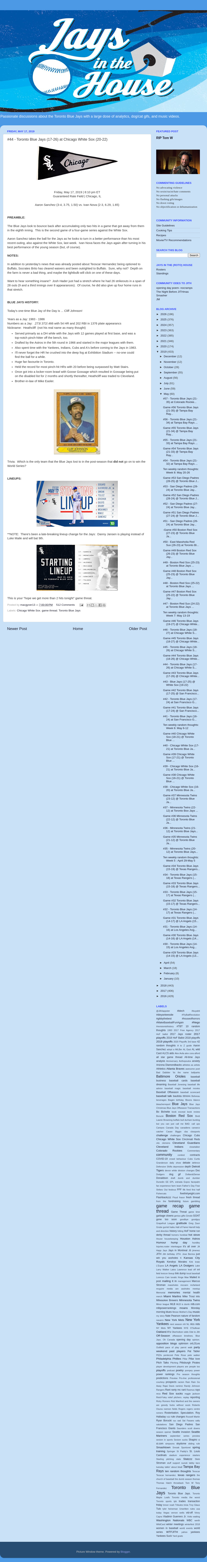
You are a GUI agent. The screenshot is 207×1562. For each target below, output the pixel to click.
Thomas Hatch (164, 1483)
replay (186, 1397)
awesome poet (192, 1069)
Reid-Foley (161, 1397)
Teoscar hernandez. (166, 1475)
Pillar (185, 1359)
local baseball (193, 1273)
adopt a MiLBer (174, 1049)
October (169, 367)
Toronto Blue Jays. (179, 1493)
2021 (163, 341)
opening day (183, 1339)
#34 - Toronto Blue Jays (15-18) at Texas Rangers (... (180, 876)
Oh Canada (169, 1339)
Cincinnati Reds (191, 1139)
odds (186, 1332)
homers (175, 1235)
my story (160, 1316)
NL (187, 1324)
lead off (192, 1269)
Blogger (125, 1551)
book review (193, 1112)
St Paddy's (182, 1451)
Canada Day (172, 1127)
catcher (159, 1131)
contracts (195, 1155)
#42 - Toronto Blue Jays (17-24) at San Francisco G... (180, 700)
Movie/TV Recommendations (173, 240)
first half (196, 1189)
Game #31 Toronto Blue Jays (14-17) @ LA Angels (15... (180, 919)
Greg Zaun (194, 1223)
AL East (187, 1049)
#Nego (196, 1022)
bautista (177, 1096)
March (168, 968)
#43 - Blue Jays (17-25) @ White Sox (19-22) (179, 683)
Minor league (162, 1304)
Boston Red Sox (179, 1115)
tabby (191, 1463)
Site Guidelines (165, 225)
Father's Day (188, 1186)
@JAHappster (163, 1011)
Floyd (175, 1197)
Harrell (192, 1227)
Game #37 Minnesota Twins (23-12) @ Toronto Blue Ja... (180, 798)
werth (197, 1520)
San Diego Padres (181, 1424)
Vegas (166, 1512)
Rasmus (190, 1390)
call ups (196, 1124)
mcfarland (195, 1285)
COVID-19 (162, 1158)
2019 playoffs (164, 1041)
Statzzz (187, 1459)
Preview (173, 1378)
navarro (160, 1320)
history (173, 1231)
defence (196, 1163)
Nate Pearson (172, 1315)
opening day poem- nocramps (174, 287)
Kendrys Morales (177, 1261)
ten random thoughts (178, 1471)
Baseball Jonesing (177, 1084)
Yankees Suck (164, 1535)
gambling (195, 1201)
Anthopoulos (185, 1061)
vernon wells (177, 1512)
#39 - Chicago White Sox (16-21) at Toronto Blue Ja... (181, 768)
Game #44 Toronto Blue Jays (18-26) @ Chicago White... (181, 657)
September (171, 372)
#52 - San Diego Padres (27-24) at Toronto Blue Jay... (180, 505)
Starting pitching (165, 1459)
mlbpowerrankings (166, 1308)
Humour (161, 1242)
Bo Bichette (163, 1111)
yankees (195, 1532)
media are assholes (178, 1288)
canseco (196, 1127)
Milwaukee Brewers (167, 1300)
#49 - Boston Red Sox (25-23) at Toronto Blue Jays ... (181, 564)
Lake (197, 1265)
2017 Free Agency (183, 1030)
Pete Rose (180, 1355)
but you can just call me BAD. (173, 1124)
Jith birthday (169, 1254)
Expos (187, 1182)
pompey (189, 1370)
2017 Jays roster (181, 1034)
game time (194, 1212)
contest (181, 1155)
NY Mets (161, 1328)
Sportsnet (186, 1447)
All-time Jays (192, 1057)
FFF (179, 1189)
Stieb (197, 1459)
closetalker (194, 1147)
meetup (196, 1288)
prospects (171, 1382)
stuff (169, 1463)
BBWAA (187, 1096)
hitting (180, 1231)
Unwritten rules (187, 1509)
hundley (196, 1242)
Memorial (160, 1292)
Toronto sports (164, 1501)
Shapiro (193, 1439)
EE (167, 1182)
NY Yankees (174, 1328)
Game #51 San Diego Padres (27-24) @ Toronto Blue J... (181, 514)
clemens (166, 1143)
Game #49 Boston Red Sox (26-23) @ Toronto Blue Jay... (179, 553)
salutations (161, 1424)
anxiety (196, 1061)
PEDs (159, 1355)
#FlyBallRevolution (191, 1015)
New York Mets (174, 1320)
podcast (171, 1370)
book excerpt (178, 1112)
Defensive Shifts (164, 1166)
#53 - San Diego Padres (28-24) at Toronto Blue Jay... (180, 488)
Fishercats (161, 1193)
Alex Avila (179, 1053)
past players (177, 1351)
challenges (175, 1135)
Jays (165, 1250)
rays (197, 1389)
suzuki (184, 1463)
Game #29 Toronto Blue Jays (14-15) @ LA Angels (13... (180, 954)
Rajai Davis (168, 1386)
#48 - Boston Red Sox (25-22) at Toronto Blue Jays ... (181, 584)
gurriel (166, 1227)
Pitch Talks (162, 1362)
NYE (186, 1328)
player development (166, 1366)
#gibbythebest (164, 1018)
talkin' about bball (173, 1467)
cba (186, 1131)
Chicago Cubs (191, 1135)
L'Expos (160, 1265)
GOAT (196, 1215)
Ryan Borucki (164, 1420)
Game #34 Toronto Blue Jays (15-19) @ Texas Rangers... (181, 867)
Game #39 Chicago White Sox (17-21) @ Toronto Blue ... (179, 757)
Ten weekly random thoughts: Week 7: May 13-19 (181, 614)
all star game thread (169, 1057)
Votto (189, 1516)
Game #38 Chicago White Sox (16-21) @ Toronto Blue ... (179, 778)
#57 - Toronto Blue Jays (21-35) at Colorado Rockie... (180, 400)
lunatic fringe (177, 1277)
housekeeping (171, 1239)
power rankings (165, 1374)
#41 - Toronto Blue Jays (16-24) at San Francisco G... (180, 718)
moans (184, 1307)
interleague (176, 1246)
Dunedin (160, 1182)
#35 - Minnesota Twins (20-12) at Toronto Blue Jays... (180, 850)
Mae (186, 1277)
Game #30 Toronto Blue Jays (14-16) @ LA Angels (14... (180, 937)
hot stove (194, 1234)
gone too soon (166, 1219)
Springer (171, 1451)
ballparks (195, 1072)
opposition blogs (166, 1343)
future (186, 1201)
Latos (173, 1269)
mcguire (160, 1288)
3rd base (192, 1041)
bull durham (186, 1120)
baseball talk (164, 1096)
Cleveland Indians (169, 1146)
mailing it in (169, 1281)
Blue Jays (179, 1104)
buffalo (176, 1120)
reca (158, 1393)
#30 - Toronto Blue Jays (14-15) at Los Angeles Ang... (180, 945)
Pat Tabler (193, 1351)
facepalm (195, 1182)
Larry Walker (162, 1269)
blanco (196, 1100)
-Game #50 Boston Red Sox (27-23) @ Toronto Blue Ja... (180, 533)
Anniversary (172, 1061)
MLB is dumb (183, 1304)
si (199, 1439)
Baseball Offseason (167, 1092)
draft (173, 1178)
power (197, 1370)
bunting (196, 1120)
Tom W (189, 1483)
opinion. (196, 1339)
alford (197, 1053)
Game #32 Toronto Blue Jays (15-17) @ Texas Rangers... (181, 902)
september (175, 1436)
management (184, 1281)
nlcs (192, 1324)
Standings (162, 273)
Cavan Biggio (173, 1131)
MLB (172, 1304)
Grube (159, 1227)
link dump (180, 1273)
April (167, 962)
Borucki (160, 1116)
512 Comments (65, 604)
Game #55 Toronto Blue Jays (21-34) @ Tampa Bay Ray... (180, 431)
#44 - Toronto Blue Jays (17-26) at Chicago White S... (180, 666)
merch (159, 1296)
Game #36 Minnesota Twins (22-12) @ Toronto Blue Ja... (180, 819)
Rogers (181, 1409)
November (170, 361)
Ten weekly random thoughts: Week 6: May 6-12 (181, 726)
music (196, 1311)
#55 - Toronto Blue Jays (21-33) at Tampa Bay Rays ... (180, 441)
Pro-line (182, 1378)
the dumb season (183, 1479)
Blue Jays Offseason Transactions (183, 1108)
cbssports (195, 1131)
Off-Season (163, 1335)
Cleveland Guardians (186, 1142)
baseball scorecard (190, 1092)
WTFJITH (172, 1531)
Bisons (188, 1100)
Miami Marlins (172, 1296)
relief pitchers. (175, 1397)
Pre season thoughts (188, 1374)
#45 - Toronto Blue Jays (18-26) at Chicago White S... (180, 648)
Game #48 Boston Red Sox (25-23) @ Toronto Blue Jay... (179, 574)
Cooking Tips (164, 230)
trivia (186, 1505)
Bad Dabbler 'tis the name (172, 1072)
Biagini (171, 1100)
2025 (163, 319)
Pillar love (194, 1358)
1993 (169, 1030)
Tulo (158, 1508)
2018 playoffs (192, 1037)
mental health (191, 1292)
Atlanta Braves (175, 1068)
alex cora (189, 1053)
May (167, 393)
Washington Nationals (170, 1520)
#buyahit (196, 1011)
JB (190, 1250)
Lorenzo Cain (163, 1277)
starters (196, 1455)
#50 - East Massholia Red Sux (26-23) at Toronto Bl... (181, 543)
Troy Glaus (194, 1505)
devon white (171, 1170)
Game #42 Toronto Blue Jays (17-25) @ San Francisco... (181, 692)
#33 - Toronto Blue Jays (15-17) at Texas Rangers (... (180, 893)
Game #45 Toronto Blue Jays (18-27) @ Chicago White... (181, 640)
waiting (196, 1516)
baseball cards (178, 1080)
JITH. (178, 1254)
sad (179, 1420)
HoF (186, 1231)
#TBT (180, 1026)
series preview (191, 1436)
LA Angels (171, 1265)
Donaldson (162, 1178)
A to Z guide (184, 1045)
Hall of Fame (182, 1227)
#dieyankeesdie (164, 1014)
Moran (175, 1312)
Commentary (193, 1150)
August (168, 377)
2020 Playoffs (180, 1041)
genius (177, 1216)
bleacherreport (163, 1104)
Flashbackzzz (163, 1197)
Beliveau (196, 1096)
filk (184, 1189)
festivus (172, 1189)
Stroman (161, 1463)
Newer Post (17, 629)
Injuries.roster (162, 1246)
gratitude (181, 1223)
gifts (183, 1216)
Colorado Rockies (169, 1150)
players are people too (188, 1366)
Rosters (161, 269)
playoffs (161, 1370)
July (166, 383)
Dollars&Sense (192, 1174)
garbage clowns (164, 1215)
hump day (179, 1242)
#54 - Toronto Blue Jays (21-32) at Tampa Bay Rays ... (180, 462)
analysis (160, 1061)
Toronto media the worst (186, 1497)
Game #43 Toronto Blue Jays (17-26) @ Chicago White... (181, 674)
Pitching (174, 1362)
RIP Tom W (164, 138)
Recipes (161, 235)
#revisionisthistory (165, 1026)
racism (181, 1382)
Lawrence (182, 1269)
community (164, 1154)
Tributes (179, 1505)
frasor (182, 1197)
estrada (178, 1182)
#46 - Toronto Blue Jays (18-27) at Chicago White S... (180, 631)
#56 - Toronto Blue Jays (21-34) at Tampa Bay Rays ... (180, 421)
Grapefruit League (165, 1223)
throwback (178, 1483)
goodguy (196, 1219)
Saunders (181, 1428)
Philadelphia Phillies (168, 1358)
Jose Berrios (188, 1254)
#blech (180, 1010)
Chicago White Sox (28, 610)
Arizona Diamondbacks (169, 1064)
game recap (170, 1205)
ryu (174, 1420)
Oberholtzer (177, 1332)
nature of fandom (190, 1315)
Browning (167, 1120)
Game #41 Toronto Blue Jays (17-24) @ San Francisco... (181, 709)
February (170, 973)
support (176, 1463)
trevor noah (168, 1505)
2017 (163, 990)
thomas (196, 1479)
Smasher (161, 295)
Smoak (175, 1447)
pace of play (172, 1347)
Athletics (161, 1068)
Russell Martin (193, 1416)
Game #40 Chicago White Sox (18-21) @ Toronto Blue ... (179, 737)
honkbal (183, 1235)
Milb (198, 1296)
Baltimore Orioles (171, 1076)
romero (159, 1413)
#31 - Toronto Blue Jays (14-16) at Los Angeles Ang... (180, 928)
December (170, 356)
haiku (172, 1227)
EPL (172, 1182)
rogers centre (193, 1409)
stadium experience (179, 1455)
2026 (163, 314)
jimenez (196, 1250)
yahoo (184, 1532)
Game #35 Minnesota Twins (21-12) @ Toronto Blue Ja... (180, 840)
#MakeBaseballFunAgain (170, 1022)
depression (178, 1166)
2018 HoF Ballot (175, 1037)
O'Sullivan (195, 1328)
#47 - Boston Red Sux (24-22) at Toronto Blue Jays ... (181, 605)
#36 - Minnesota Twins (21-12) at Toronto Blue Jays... (180, 829)
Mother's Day (185, 1312)
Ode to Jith (194, 1332)
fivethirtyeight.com (190, 1193)
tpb (175, 1501)
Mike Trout (188, 1296)
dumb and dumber (189, 1178)
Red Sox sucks (172, 1393)
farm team (176, 1186)
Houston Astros (190, 1238)
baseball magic (173, 1088)
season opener (163, 1432)
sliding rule (194, 1443)
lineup (171, 1273)
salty (197, 1420)
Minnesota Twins (189, 1300)
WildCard (160, 1524)
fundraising (174, 1201)
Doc (197, 1170)
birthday (180, 1100)
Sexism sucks (181, 1439)
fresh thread (193, 1197)
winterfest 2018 (192, 1524)
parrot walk (186, 1347)
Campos (160, 1127)
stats (178, 1459)
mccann (184, 1285)
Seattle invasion (181, 1432)
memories (174, 1292)
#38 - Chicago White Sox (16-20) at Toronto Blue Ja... (181, 788)
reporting (195, 1397)
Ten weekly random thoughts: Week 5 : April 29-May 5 (181, 859)
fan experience (163, 1186)
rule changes (178, 1416)
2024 (163, 325)
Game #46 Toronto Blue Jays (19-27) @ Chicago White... (181, 622)
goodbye (184, 1219)
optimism (184, 1343)
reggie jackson (192, 1393)
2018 (163, 985)
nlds (197, 1324)
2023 (163, 330)
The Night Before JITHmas (172, 291)
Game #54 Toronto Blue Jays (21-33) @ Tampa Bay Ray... (180, 452)
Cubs (190, 1159)
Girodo (189, 1216)
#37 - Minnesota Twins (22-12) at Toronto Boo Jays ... (180, 809)
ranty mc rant (178, 1389)
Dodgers (160, 1174)
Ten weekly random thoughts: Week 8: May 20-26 (181, 471)
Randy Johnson (192, 1386)
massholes (173, 1285)
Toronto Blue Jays (69, 610)
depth (188, 1166)
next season (176, 1324)
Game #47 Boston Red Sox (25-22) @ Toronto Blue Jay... (179, 595)
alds (171, 1053)
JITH (158, 1254)
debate (186, 1162)
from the (161, 1201)
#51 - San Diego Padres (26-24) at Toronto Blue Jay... (180, 523)
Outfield (160, 1347)
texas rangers (186, 1475)
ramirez (179, 1386)
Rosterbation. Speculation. (179, 1412)
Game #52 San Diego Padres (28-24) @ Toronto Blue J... (181, 497)
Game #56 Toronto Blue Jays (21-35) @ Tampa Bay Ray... (180, 410)
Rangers (160, 1390)
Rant (167, 1389)
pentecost (168, 1355)
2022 (163, 335)
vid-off (189, 1512)
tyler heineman (170, 1509)
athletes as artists (191, 1065)
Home (78, 629)
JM (158, 299)
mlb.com (195, 1304)
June (167, 388)
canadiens (185, 1127)
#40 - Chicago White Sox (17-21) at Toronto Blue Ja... (181, 747)
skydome (181, 1443)
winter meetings (175, 1524)
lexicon (164, 1273)
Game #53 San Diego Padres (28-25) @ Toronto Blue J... (181, 479)
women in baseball (167, 1528)
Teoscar (196, 1471)
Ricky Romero (163, 1401)
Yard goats (177, 1536)
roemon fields (170, 1409)
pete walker (194, 1355)
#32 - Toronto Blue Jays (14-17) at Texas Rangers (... (180, 911)
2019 (163, 351)
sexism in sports (164, 1439)
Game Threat (179, 1211)
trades (182, 1501)
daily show (175, 1163)
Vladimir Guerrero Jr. (174, 1516)
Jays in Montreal (177, 1250)
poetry (180, 1370)
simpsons (170, 1443)
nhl (184, 1324)
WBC (189, 1520)
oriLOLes (195, 1343)
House (159, 1239)
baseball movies (191, 1088)
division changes (186, 1170)
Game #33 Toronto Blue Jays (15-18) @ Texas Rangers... (181, 885)
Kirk (191, 1262)
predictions (162, 1378)
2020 (163, 346)
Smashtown (163, 1447)
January (169, 978)
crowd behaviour (177, 1159)
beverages (161, 1100)
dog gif (175, 1174)
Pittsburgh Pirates (190, 1362)
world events (186, 1528)
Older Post (138, 629)
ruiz (168, 1416)
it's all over (189, 1246)
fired (188, 1189)
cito (158, 1143)
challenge (162, 1135)
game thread (49, 610)
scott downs (193, 1428)
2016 (163, 996)
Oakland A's (163, 1331)
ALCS (165, 1053)
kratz (197, 1262)
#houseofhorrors (191, 1018)
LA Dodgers (186, 1265)
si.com (159, 1443)
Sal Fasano (188, 1420)
